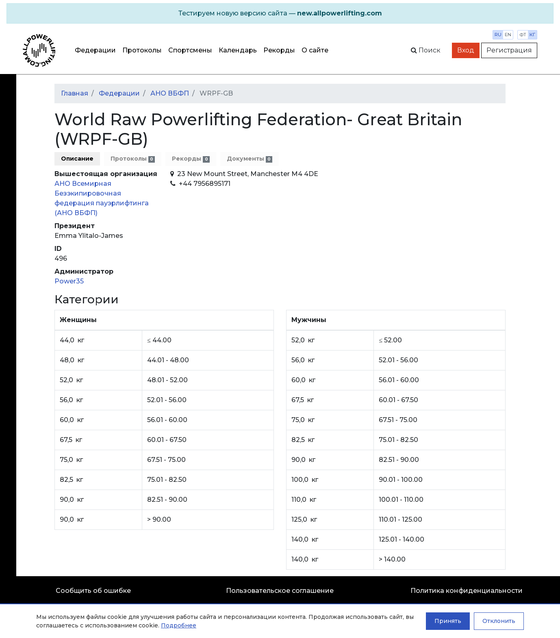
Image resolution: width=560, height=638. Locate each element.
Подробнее (178, 625)
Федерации (95, 50)
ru (498, 34)
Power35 (69, 281)
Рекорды (279, 50)
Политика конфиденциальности (466, 590)
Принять (447, 621)
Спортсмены (190, 50)
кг (532, 34)
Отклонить (498, 621)
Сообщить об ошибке (93, 590)
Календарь (238, 50)
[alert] (280, 13)
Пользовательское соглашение (280, 590)
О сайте (315, 50)
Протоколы (142, 50)
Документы (249, 159)
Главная (74, 93)
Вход (465, 50)
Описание (77, 158)
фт (522, 34)
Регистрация (509, 50)
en (508, 34)
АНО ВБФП (169, 93)
